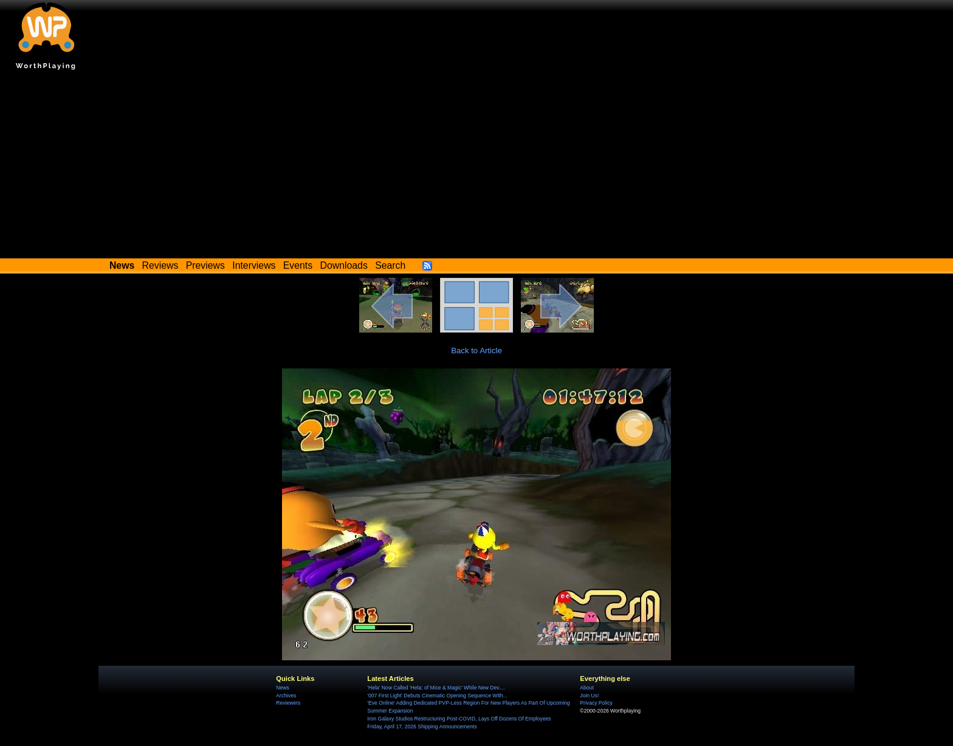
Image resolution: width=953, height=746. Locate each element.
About (586, 688)
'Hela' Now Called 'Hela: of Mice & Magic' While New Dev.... (435, 688)
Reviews (160, 265)
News (282, 688)
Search (390, 265)
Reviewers (288, 703)
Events (297, 265)
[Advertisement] (476, 167)
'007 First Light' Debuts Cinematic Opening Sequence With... (437, 695)
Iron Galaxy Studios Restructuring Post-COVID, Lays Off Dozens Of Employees (459, 719)
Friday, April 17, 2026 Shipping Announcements (421, 727)
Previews (205, 265)
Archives (286, 695)
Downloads (344, 265)
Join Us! (589, 695)
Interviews (253, 265)
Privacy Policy (596, 703)
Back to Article (476, 350)
